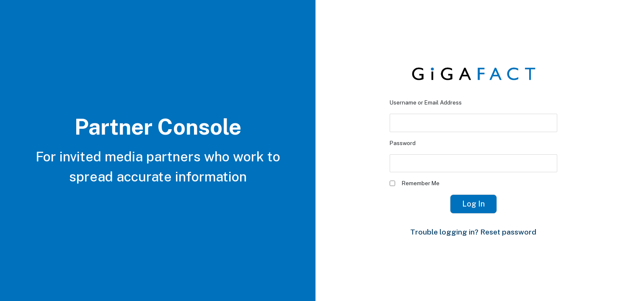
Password (403, 143)
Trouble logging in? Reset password (473, 231)
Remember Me (415, 183)
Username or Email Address (426, 102)
